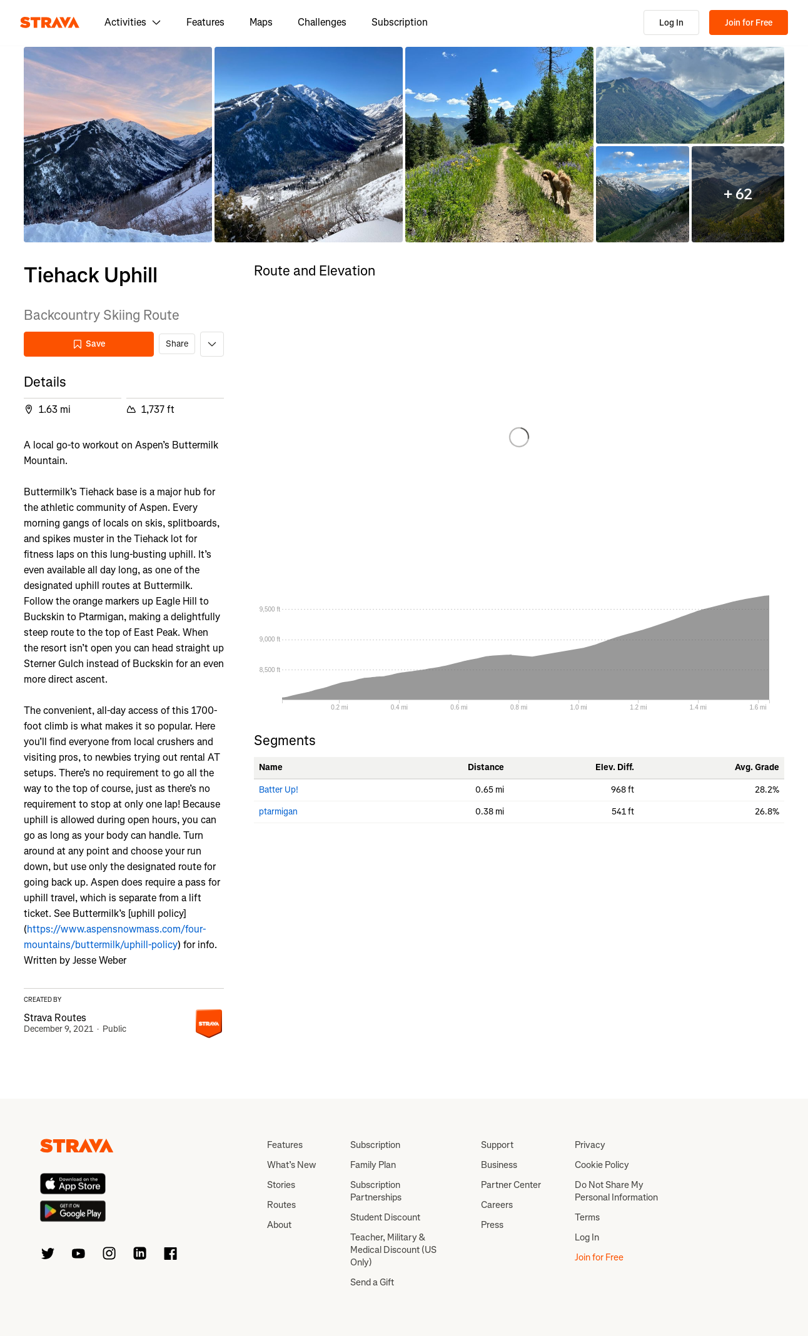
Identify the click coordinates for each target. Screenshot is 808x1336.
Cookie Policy (602, 1165)
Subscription (399, 22)
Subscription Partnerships (375, 1191)
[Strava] (49, 22)
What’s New (291, 1165)
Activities (132, 22)
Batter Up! (278, 790)
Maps (261, 22)
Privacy (590, 1145)
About (279, 1225)
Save (89, 344)
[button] (118, 144)
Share (177, 344)
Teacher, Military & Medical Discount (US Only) (393, 1250)
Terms (587, 1217)
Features (205, 22)
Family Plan (373, 1165)
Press (492, 1225)
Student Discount (385, 1217)
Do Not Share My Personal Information (616, 1191)
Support (497, 1145)
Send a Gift (372, 1282)
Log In (671, 23)
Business (499, 1165)
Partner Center (511, 1185)
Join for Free (748, 23)
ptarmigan (278, 812)
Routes (281, 1205)
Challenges (322, 22)
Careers (497, 1205)
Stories (281, 1185)
